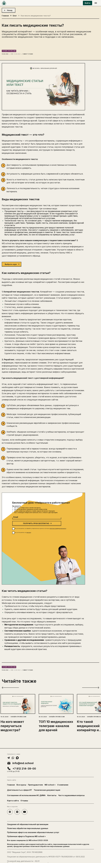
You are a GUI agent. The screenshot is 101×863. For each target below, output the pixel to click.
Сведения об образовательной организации (27, 824)
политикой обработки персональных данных (50, 846)
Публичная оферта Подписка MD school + (26, 836)
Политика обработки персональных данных (27, 828)
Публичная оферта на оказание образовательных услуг (33, 832)
